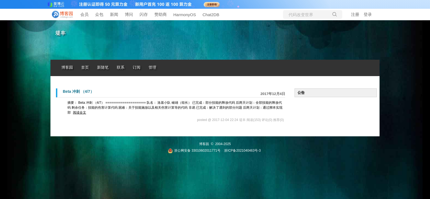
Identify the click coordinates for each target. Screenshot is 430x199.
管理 (152, 67)
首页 (85, 67)
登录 (368, 14)
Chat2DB (211, 14)
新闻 (114, 14)
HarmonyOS (184, 14)
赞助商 (160, 14)
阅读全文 (79, 112)
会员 (84, 14)
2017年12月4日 (273, 94)
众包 (99, 14)
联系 (121, 67)
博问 (129, 14)
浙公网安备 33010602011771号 (194, 150)
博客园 (67, 67)
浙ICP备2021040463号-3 (242, 150)
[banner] (61, 14)
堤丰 (60, 33)
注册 (355, 14)
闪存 (144, 14)
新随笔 (103, 67)
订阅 (136, 67)
